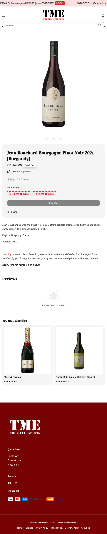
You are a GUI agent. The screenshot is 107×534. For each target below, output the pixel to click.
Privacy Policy (41, 528)
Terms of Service (25, 528)
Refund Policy (56, 528)
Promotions (13, 187)
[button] (3, 15)
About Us (14, 465)
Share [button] (12, 212)
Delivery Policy (72, 528)
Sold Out (53, 203)
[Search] (100, 25)
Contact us (14, 460)
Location (13, 456)
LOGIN (62, 3)
